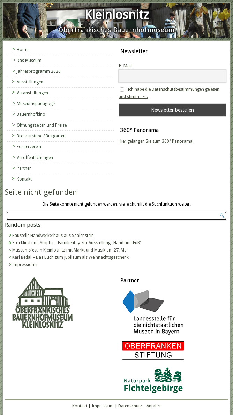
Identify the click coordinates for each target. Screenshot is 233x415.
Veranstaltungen (32, 92)
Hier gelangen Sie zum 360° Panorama (156, 141)
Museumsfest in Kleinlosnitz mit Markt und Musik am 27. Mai (70, 250)
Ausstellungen (30, 82)
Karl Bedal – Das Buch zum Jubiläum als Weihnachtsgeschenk (70, 257)
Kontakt (24, 179)
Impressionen (25, 264)
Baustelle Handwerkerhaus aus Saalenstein (53, 235)
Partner (24, 168)
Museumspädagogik (36, 103)
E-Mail (125, 66)
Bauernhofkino (31, 114)
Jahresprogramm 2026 (39, 71)
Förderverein (29, 146)
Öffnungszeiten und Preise (42, 125)
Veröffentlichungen (35, 157)
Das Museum (29, 60)
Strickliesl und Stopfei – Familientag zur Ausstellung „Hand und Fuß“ (76, 242)
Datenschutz (130, 406)
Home (22, 49)
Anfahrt (153, 406)
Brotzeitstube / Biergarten (41, 136)
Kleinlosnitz (117, 14)
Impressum (103, 406)
